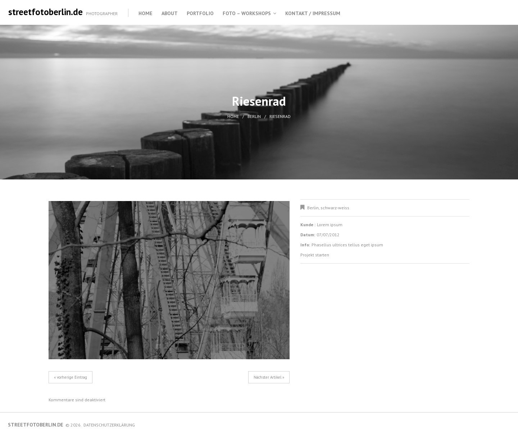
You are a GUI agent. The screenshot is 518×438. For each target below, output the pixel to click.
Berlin (254, 116)
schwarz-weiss (335, 207)
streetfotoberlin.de (45, 12)
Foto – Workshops (247, 13)
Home (145, 13)
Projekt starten (314, 254)
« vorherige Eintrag (70, 377)
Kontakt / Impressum (312, 13)
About (170, 13)
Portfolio (200, 13)
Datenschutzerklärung (109, 425)
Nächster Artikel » (269, 377)
